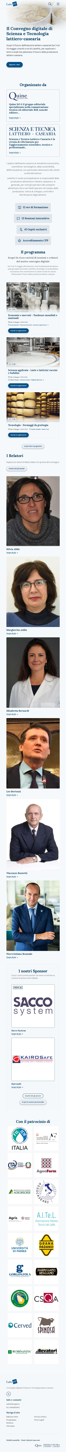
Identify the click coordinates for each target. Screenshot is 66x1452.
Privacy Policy (40, 1417)
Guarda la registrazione (18, 331)
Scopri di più (15, 118)
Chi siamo (10, 1426)
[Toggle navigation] (58, 4)
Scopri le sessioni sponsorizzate (33, 1102)
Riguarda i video (14, 65)
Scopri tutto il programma (33, 446)
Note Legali (39, 1420)
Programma (11, 1420)
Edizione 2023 (12, 1417)
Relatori (9, 1423)
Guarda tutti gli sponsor (33, 1096)
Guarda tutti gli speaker (17, 469)
